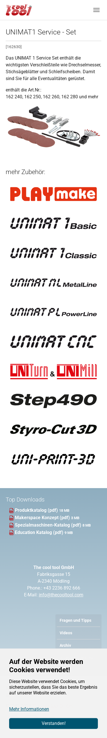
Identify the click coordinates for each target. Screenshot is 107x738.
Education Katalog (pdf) (39, 532)
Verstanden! (54, 723)
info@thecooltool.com (61, 595)
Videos (66, 633)
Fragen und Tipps (75, 620)
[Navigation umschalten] (96, 10)
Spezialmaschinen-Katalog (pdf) (48, 525)
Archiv (65, 645)
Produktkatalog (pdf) (37, 510)
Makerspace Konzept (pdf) (43, 517)
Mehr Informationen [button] (29, 709)
